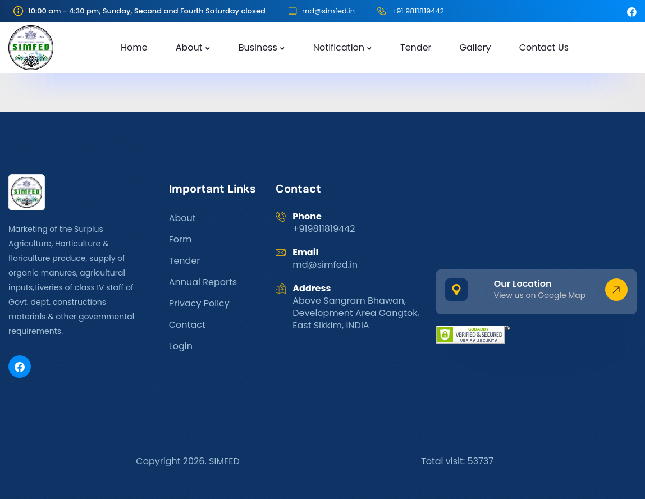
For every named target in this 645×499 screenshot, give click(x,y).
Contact (187, 324)
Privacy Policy (199, 303)
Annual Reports (203, 282)
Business (258, 47)
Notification (338, 47)
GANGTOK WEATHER (536, 216)
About (189, 47)
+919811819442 (323, 228)
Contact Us (544, 47)
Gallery (475, 47)
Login (181, 346)
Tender (416, 47)
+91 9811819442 (417, 11)
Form (180, 239)
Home (134, 47)
